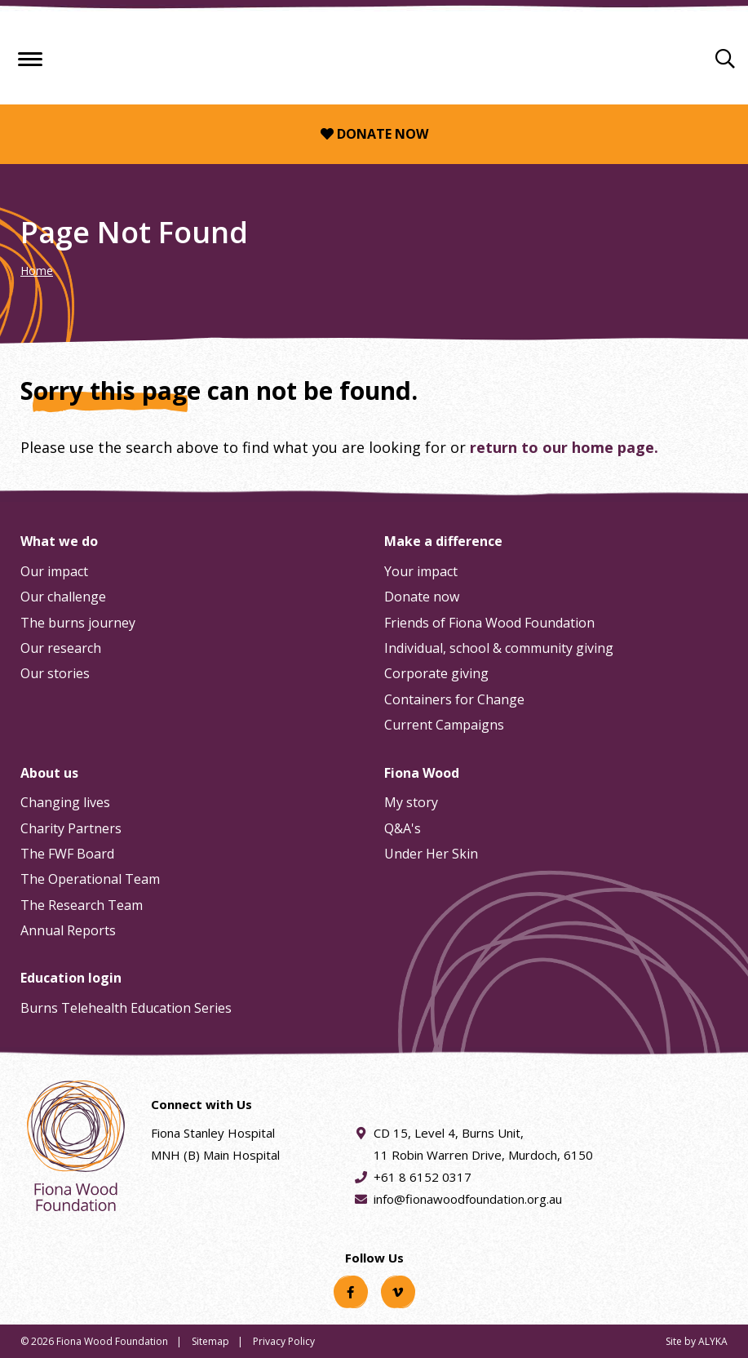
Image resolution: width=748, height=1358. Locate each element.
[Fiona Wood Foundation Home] (374, 54)
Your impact (421, 571)
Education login (71, 978)
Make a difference (443, 541)
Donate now (374, 134)
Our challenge (63, 597)
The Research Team (81, 905)
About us (49, 773)
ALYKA (713, 1341)
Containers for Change (454, 699)
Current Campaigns (444, 725)
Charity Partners (71, 828)
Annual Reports (68, 930)
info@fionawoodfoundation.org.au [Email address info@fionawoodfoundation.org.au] (468, 1199)
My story (411, 802)
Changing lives (65, 802)
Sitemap (210, 1341)
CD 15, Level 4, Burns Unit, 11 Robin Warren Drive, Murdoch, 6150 (483, 1142)
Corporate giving (436, 673)
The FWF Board (67, 854)
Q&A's (402, 828)
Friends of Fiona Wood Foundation (489, 623)
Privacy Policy (284, 1341)
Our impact (54, 571)
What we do (59, 541)
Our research (60, 648)
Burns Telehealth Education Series (126, 1008)
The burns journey (77, 623)
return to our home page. (564, 447)
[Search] (725, 57)
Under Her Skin (431, 854)
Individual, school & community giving (498, 648)
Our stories (55, 673)
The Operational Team (90, 879)
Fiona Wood (421, 773)
